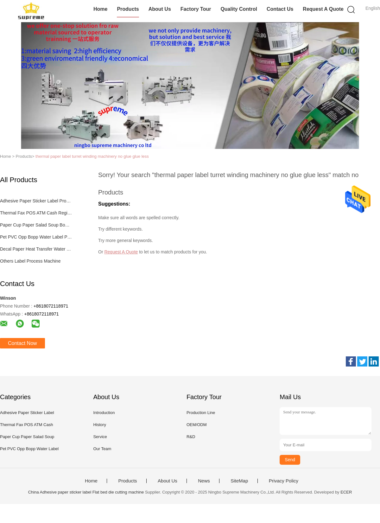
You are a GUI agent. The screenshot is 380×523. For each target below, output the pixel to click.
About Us (160, 9)
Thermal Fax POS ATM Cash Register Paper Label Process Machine (36, 212)
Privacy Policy (283, 481)
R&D (191, 436)
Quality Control (238, 9)
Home (100, 9)
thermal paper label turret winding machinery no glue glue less (92, 156)
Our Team (102, 448)
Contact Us (280, 9)
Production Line (201, 412)
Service (100, 436)
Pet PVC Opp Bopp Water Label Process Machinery (36, 236)
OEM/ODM (197, 424)
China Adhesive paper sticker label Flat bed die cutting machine (86, 492)
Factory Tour (195, 9)
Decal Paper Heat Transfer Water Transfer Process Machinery (36, 249)
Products (128, 9)
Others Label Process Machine (30, 261)
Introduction (104, 412)
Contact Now (22, 343)
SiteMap (239, 481)
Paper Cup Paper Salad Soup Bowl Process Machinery (36, 224)
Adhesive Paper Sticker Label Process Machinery (36, 200)
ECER (346, 492)
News (204, 481)
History (99, 424)
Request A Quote (323, 9)
